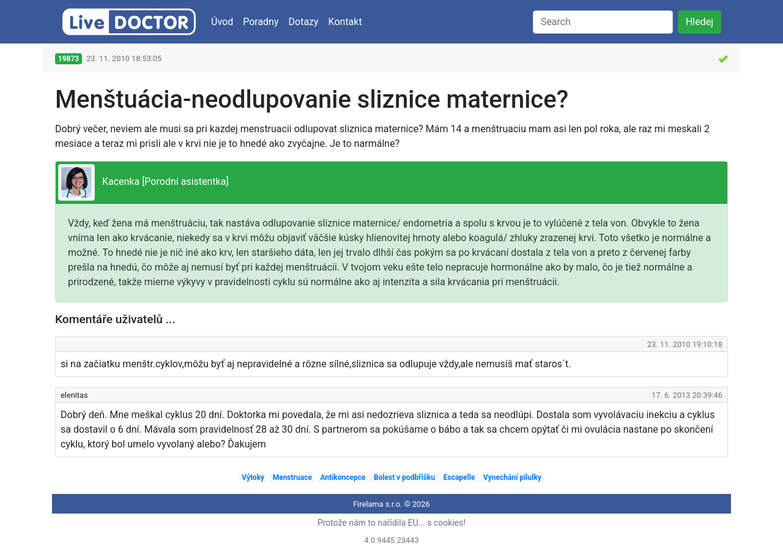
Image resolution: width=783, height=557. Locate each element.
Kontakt (345, 22)
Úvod (222, 22)
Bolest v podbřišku (404, 477)
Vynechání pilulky (512, 477)
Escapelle (459, 477)
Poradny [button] (260, 22)
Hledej (699, 22)
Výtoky (253, 477)
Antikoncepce (342, 477)
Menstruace (292, 477)
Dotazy (304, 22)
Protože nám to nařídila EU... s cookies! (391, 523)
